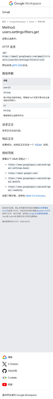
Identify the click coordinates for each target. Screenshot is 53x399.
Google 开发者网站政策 (38, 214)
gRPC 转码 (17, 65)
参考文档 (41, 22)
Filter (38, 144)
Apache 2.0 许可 (43, 211)
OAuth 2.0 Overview (35, 195)
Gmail (6, 12)
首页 (4, 22)
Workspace (27, 3)
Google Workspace (18, 22)
